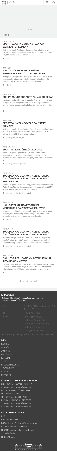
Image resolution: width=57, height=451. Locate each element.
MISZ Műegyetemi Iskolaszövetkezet (17, 430)
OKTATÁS (5, 347)
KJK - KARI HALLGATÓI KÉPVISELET (16, 400)
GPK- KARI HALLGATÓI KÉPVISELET (16, 387)
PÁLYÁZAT (5, 357)
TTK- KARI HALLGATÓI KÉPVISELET (16, 403)
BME (3, 416)
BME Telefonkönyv (9, 419)
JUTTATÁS (6, 351)
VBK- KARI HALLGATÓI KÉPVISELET (16, 393)
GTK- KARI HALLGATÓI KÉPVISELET (16, 406)
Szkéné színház (8, 433)
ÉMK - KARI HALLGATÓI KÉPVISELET (16, 384)
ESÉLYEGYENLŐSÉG (10, 364)
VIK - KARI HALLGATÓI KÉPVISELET (16, 397)
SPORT (4, 361)
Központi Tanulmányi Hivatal (14, 426)
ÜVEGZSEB (6, 375)
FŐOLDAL (5, 344)
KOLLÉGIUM (6, 354)
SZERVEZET (6, 371)
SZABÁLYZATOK (8, 368)
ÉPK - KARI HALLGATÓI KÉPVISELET (16, 390)
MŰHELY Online (8, 437)
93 (35, 280)
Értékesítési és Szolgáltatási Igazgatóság (19, 423)
